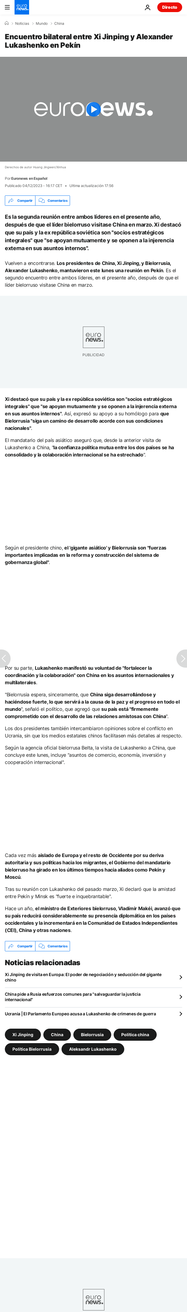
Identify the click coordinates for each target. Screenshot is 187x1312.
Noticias (22, 23)
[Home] (6, 23)
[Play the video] (93, 109)
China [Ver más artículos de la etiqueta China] (57, 1034)
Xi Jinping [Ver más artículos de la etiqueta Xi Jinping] (22, 1034)
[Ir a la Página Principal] (22, 7)
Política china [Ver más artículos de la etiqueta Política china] (135, 1034)
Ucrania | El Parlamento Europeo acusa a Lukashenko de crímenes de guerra (80, 1013)
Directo (169, 7)
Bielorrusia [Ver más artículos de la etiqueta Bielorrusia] (92, 1034)
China (59, 23)
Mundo (42, 23)
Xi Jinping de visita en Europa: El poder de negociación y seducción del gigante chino (83, 977)
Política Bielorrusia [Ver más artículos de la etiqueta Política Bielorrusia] (32, 1049)
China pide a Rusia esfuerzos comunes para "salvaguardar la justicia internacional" (72, 996)
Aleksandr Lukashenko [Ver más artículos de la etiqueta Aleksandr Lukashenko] (93, 1049)
